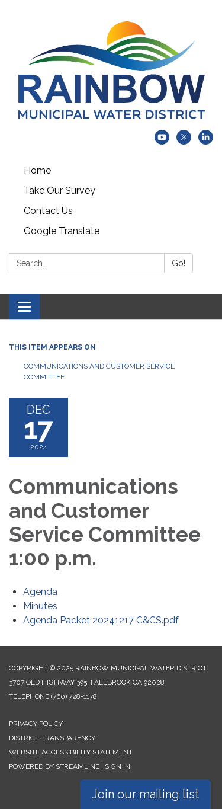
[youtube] (162, 141)
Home (37, 170)
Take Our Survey (59, 190)
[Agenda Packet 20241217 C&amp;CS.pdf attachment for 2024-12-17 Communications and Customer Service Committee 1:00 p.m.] (101, 620)
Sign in (117, 766)
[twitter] (183, 141)
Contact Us (48, 210)
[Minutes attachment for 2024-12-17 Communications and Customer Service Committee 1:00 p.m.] (40, 606)
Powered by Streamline (54, 766)
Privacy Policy (36, 724)
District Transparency (52, 738)
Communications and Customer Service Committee (99, 371)
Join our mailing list (145, 794)
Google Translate (61, 230)
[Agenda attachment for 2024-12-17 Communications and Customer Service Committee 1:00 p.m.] (40, 591)
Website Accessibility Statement (71, 752)
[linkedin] (205, 141)
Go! (178, 263)
